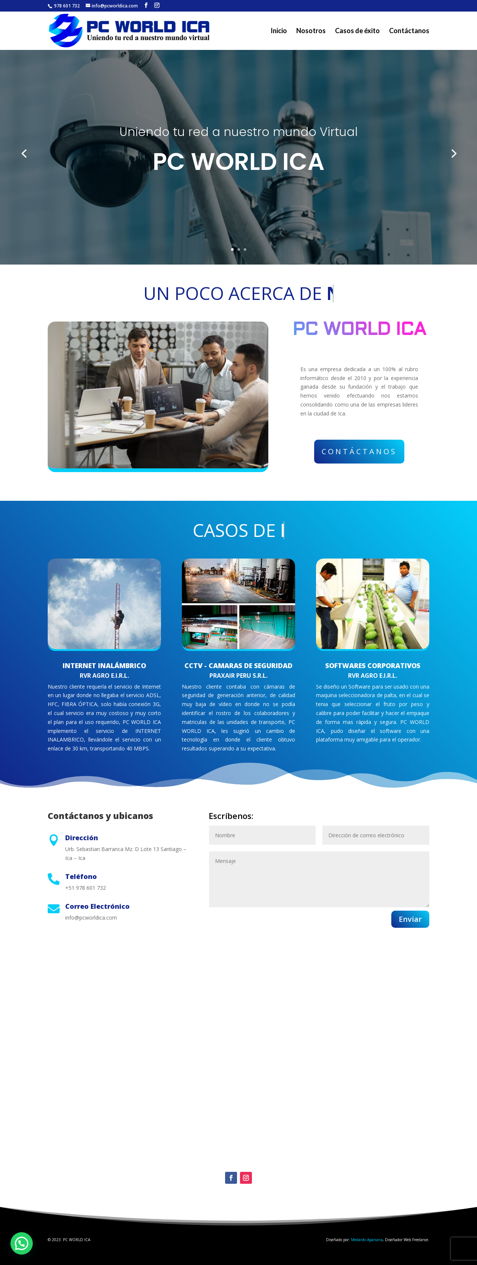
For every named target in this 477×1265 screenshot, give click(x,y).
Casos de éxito (357, 31)
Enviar (410, 919)
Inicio (279, 31)
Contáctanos (409, 31)
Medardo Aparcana (367, 1239)
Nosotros (311, 31)
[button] (21, 1243)
